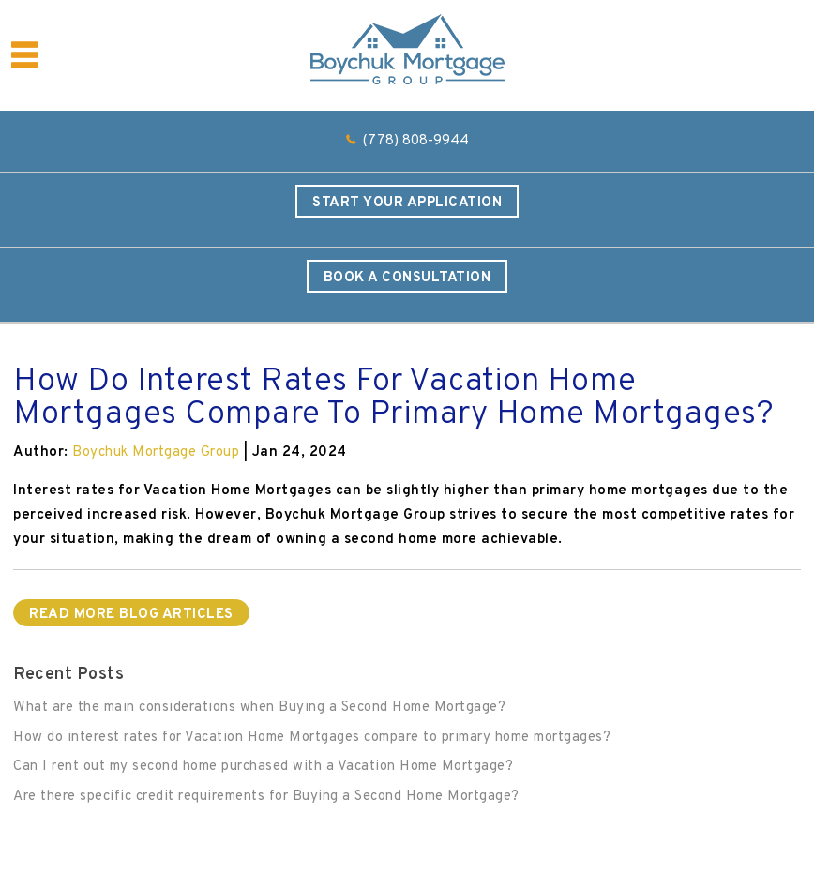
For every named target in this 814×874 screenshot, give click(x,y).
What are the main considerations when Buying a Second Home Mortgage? (259, 707)
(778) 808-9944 (416, 141)
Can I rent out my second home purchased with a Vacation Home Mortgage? (263, 767)
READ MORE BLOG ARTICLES (131, 615)
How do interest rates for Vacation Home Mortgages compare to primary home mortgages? (311, 737)
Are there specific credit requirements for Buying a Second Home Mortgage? (266, 797)
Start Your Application (407, 203)
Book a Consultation (407, 278)
